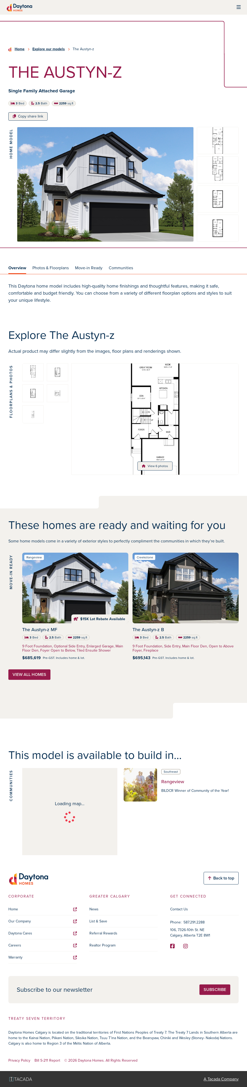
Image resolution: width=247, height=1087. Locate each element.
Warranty (42, 957)
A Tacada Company (221, 1079)
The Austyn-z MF (39, 629)
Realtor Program (102, 945)
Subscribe (215, 990)
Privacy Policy (19, 1061)
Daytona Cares (42, 933)
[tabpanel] (123, 293)
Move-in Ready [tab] (88, 268)
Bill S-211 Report (47, 1061)
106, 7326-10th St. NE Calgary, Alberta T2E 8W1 (190, 932)
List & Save (98, 921)
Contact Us (179, 909)
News (94, 909)
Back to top (221, 878)
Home (20, 49)
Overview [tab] (17, 268)
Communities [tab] (121, 268)
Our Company (42, 921)
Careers (42, 945)
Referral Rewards (103, 933)
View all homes (29, 674)
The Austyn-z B (148, 629)
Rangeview (172, 781)
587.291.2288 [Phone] (194, 922)
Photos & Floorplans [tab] (50, 268)
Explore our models (48, 49)
